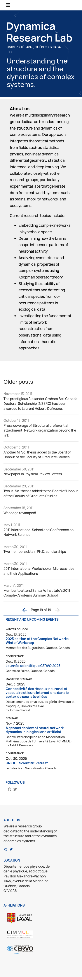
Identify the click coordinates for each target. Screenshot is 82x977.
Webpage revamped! (19, 513)
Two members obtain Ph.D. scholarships (34, 551)
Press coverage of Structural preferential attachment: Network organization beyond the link (39, 430)
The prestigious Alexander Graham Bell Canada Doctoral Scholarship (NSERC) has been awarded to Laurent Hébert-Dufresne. (40, 404)
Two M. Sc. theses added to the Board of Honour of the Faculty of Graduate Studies (40, 493)
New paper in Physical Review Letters (32, 474)
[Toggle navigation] (8, 5)
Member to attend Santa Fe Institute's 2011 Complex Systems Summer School (36, 593)
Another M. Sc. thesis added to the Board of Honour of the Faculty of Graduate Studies (37, 455)
